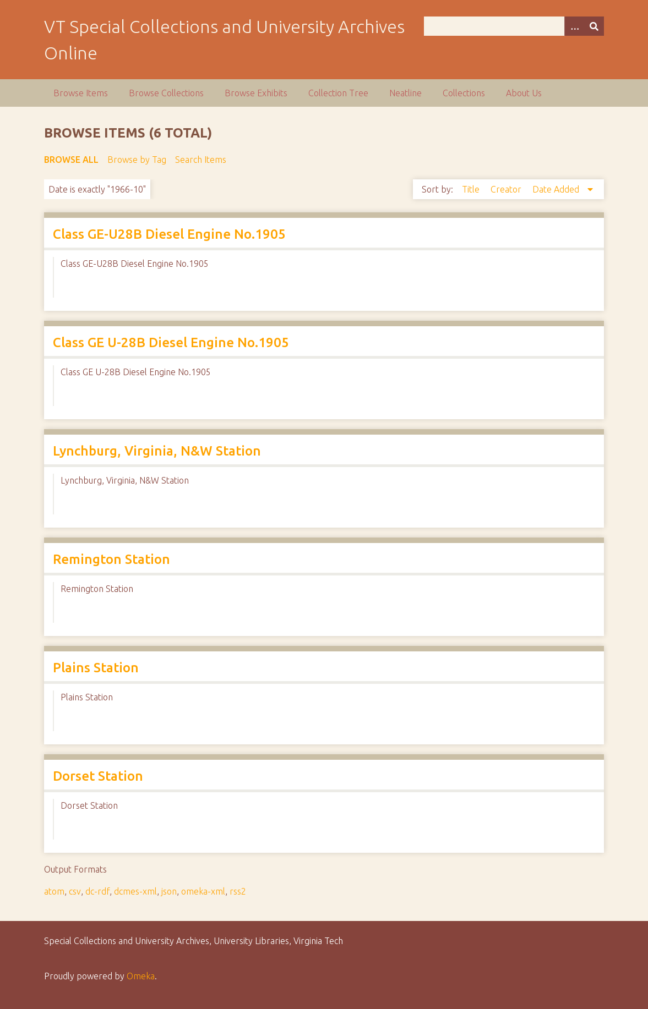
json (169, 891)
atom (54, 891)
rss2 (238, 891)
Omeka (141, 976)
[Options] (574, 26)
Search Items (200, 159)
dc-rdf (97, 891)
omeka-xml (203, 891)
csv (75, 891)
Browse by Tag (136, 159)
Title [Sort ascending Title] (472, 189)
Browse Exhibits (256, 93)
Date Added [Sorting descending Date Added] (556, 189)
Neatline (405, 93)
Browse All (71, 159)
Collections (464, 93)
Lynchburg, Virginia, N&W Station (157, 450)
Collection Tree (338, 93)
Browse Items (80, 93)
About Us (524, 93)
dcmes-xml (135, 891)
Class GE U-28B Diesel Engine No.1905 (171, 342)
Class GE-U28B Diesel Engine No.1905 (169, 234)
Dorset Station (98, 776)
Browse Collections (166, 93)
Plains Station (96, 667)
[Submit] (594, 26)
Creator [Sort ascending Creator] (507, 189)
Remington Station (111, 559)
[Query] (514, 26)
